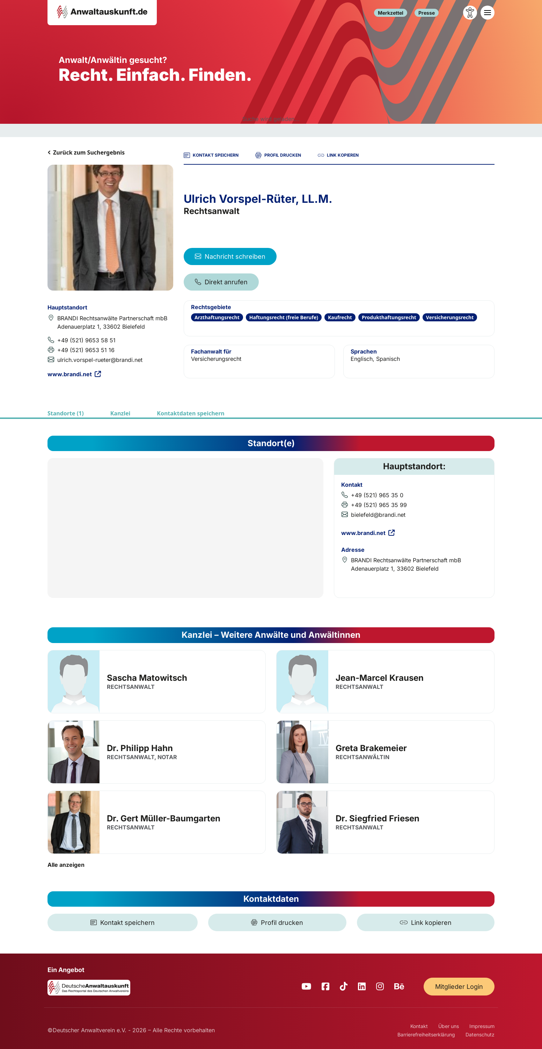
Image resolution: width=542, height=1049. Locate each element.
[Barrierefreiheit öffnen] (470, 13)
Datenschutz (480, 1034)
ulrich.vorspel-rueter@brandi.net (99, 359)
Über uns (448, 1026)
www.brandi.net (74, 374)
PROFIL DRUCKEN (278, 155)
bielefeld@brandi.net (378, 514)
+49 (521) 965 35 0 (377, 495)
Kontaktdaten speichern (190, 413)
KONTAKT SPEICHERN (211, 155)
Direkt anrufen (221, 282)
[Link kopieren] (426, 922)
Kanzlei (120, 413)
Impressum (482, 1026)
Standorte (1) (65, 413)
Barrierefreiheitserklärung (426, 1034)
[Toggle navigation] (488, 13)
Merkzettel (390, 13)
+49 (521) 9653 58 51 (86, 340)
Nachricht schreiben (230, 256)
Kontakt (419, 1026)
